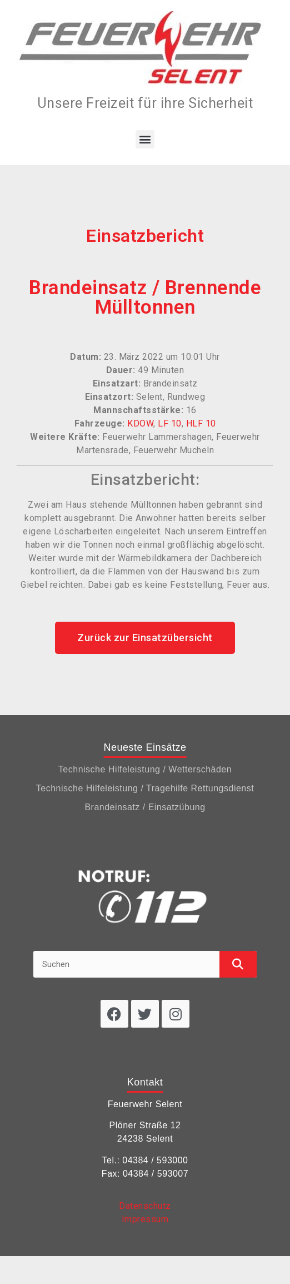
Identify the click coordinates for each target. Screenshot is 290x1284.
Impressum (145, 1219)
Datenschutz (145, 1206)
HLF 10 (201, 423)
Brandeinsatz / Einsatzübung (144, 807)
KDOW (140, 423)
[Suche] (238, 964)
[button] (145, 139)
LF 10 (170, 423)
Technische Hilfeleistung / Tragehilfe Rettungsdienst (145, 788)
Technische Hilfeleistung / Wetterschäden (145, 769)
